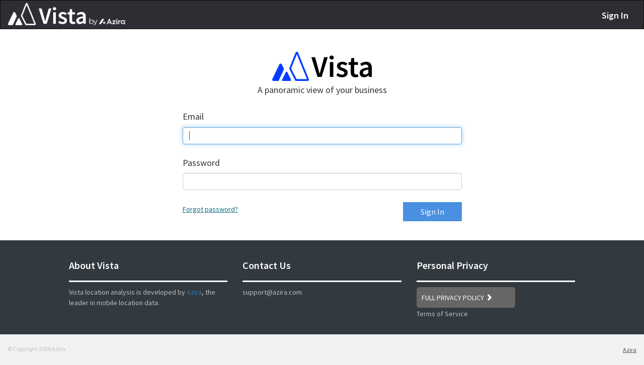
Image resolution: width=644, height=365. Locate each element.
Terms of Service (442, 313)
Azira (194, 292)
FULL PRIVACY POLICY (457, 297)
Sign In (615, 15)
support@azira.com (272, 292)
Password (201, 162)
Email (193, 116)
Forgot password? (210, 209)
